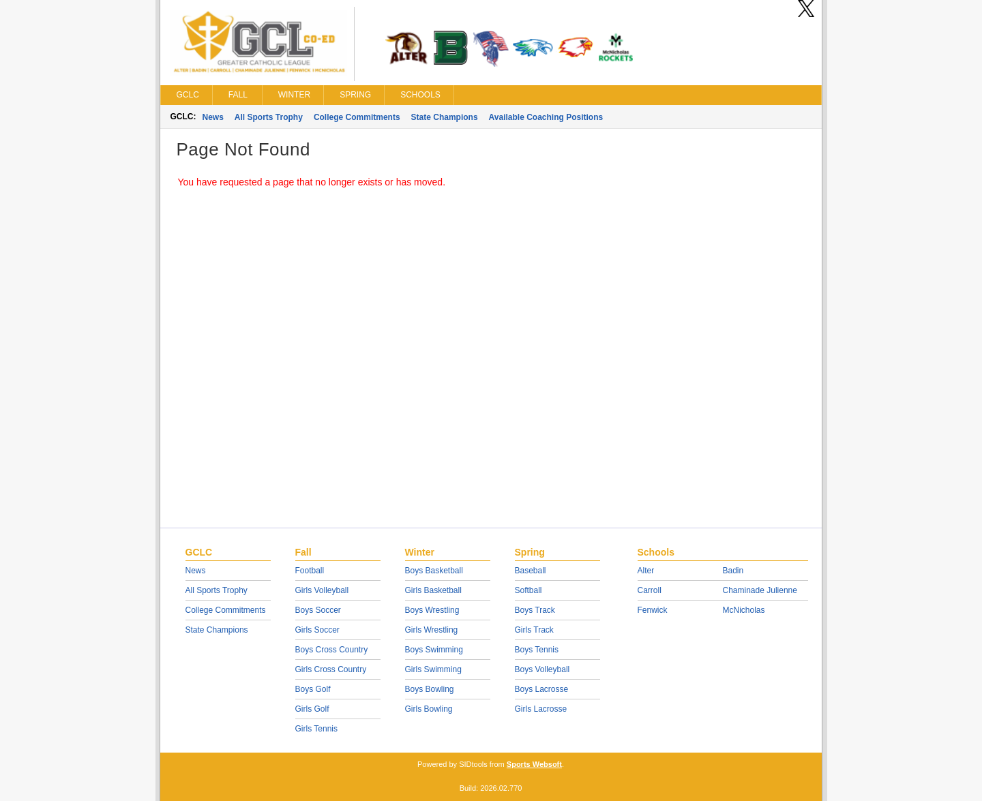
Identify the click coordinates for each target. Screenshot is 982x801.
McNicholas (744, 610)
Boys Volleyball (542, 669)
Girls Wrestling (431, 630)
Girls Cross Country (331, 669)
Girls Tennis (316, 729)
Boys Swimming (434, 649)
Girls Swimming (433, 669)
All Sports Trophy (269, 117)
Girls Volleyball (322, 590)
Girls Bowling (429, 709)
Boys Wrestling (432, 610)
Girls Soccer (317, 630)
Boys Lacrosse (542, 689)
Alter (646, 570)
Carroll (649, 590)
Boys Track (535, 610)
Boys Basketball (434, 570)
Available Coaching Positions (546, 117)
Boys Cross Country (331, 649)
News (213, 117)
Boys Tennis (537, 649)
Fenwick (653, 610)
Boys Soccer (318, 610)
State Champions (444, 117)
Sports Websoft (534, 764)
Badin (733, 570)
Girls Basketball (433, 590)
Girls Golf (312, 709)
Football (310, 570)
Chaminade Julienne (760, 590)
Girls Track (534, 630)
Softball (528, 590)
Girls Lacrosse (541, 709)
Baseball (530, 570)
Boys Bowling (429, 689)
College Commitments (357, 117)
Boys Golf (313, 689)
